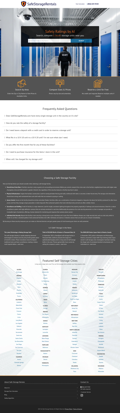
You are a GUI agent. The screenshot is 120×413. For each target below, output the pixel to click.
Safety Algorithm (9, 398)
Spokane (101, 359)
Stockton (19, 353)
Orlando (45, 278)
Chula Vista (19, 308)
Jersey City (74, 308)
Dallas (101, 305)
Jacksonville (45, 272)
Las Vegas (74, 296)
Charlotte (74, 335)
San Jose (19, 350)
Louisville (45, 332)
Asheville (74, 332)
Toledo (74, 362)
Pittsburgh (101, 281)
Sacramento (19, 332)
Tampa (45, 284)
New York (74, 326)
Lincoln (75, 281)
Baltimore (45, 347)
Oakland (19, 326)
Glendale (19, 284)
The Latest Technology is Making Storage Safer (18, 232)
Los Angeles (19, 323)
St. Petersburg (45, 281)
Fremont (19, 311)
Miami (45, 275)
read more (20, 244)
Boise (45, 302)
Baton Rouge (45, 338)
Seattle (101, 356)
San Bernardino (19, 341)
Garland (101, 314)
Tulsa (74, 371)
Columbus (74, 359)
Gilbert (19, 281)
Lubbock (101, 326)
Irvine (19, 317)
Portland (101, 272)
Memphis (101, 287)
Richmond (101, 347)
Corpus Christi (101, 302)
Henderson (75, 293)
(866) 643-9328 (92, 4)
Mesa (19, 287)
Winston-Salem (74, 347)
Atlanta (45, 290)
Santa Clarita (19, 338)
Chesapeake (101, 341)
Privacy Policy (68, 409)
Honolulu (45, 296)
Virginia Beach (101, 350)
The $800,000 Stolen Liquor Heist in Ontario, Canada (96, 232)
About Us (7, 388)
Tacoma (101, 362)
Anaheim (19, 302)
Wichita (45, 323)
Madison (101, 368)
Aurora (19, 359)
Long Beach (19, 320)
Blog (5, 395)
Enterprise (74, 290)
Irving (101, 320)
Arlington (101, 296)
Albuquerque (74, 317)
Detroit (45, 359)
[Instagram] (82, 395)
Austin (101, 299)
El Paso (101, 308)
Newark (75, 311)
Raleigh (75, 344)
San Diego (19, 344)
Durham (74, 338)
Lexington (45, 329)
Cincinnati (74, 353)
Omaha (75, 284)
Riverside (19, 329)
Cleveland (74, 356)
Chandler (19, 278)
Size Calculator (80, 4)
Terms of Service (77, 409)
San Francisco (19, 347)
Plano (101, 329)
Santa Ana (19, 335)
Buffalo (75, 323)
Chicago (45, 308)
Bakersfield (19, 305)
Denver (19, 365)
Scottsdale (19, 293)
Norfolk (101, 344)
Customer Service (86, 392)
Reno (74, 302)
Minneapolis (45, 365)
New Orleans (45, 341)
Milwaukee (101, 371)
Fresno (19, 314)
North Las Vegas (74, 299)
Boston (45, 353)
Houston (101, 317)
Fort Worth (101, 311)
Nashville (101, 290)
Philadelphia (101, 278)
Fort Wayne (45, 314)
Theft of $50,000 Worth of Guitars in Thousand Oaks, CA (58, 232)
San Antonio (101, 332)
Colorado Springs (19, 362)
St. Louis (74, 275)
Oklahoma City (75, 368)
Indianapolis (45, 317)
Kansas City (75, 272)
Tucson (19, 296)
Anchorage (19, 272)
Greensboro (75, 341)
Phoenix (19, 290)
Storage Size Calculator (11, 391)
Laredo (101, 323)
